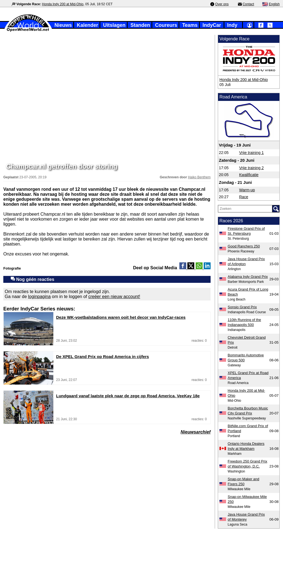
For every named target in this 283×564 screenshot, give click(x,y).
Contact (248, 4)
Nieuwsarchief (196, 432)
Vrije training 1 (251, 152)
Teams (190, 25)
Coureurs (166, 25)
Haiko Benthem (199, 177)
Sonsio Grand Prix (242, 307)
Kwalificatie (248, 175)
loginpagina (39, 296)
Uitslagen (114, 25)
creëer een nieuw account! (114, 296)
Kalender (87, 25)
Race (243, 197)
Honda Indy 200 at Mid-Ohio (62, 4)
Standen (140, 25)
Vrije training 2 (251, 168)
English (274, 4)
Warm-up (247, 190)
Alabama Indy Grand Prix (248, 277)
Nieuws (63, 25)
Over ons (222, 4)
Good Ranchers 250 (244, 246)
